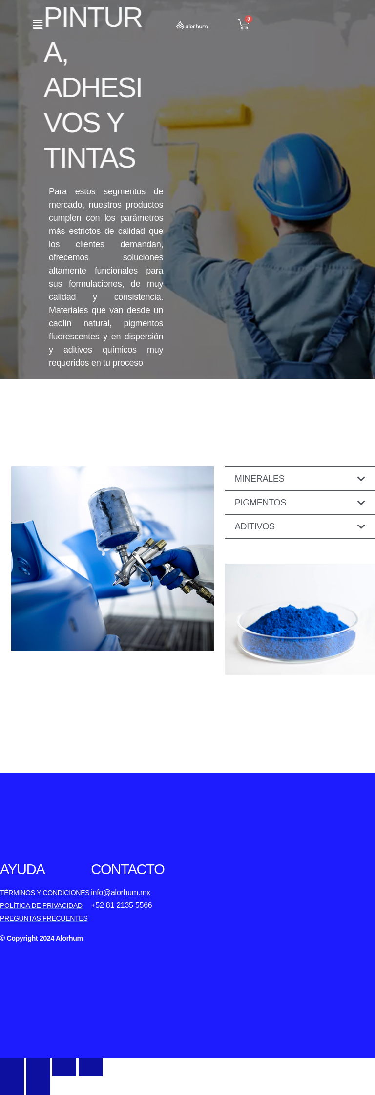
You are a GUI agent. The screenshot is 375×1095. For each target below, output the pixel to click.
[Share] (38, 1067)
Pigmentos (260, 502)
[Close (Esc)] (12, 1067)
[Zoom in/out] (91, 1067)
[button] (37, 24)
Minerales (260, 479)
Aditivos (255, 526)
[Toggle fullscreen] (64, 1067)
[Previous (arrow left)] (12, 1085)
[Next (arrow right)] (38, 1085)
